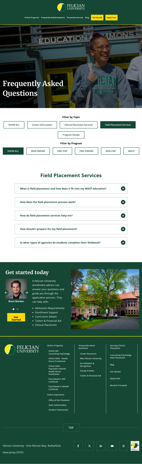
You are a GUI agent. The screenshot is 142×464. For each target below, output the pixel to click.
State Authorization (57, 405)
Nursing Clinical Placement (117, 347)
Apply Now (115, 378)
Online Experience (55, 394)
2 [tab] (18, 309)
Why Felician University (91, 358)
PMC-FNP (62, 151)
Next (26, 292)
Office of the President (59, 400)
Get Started (115, 371)
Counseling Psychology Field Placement (120, 356)
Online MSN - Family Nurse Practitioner (58, 360)
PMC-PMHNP (86, 151)
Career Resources (88, 353)
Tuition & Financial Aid (90, 375)
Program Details (71, 134)
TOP (71, 427)
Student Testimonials (58, 409)
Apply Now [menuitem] (111, 17)
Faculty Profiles (87, 370)
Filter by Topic (71, 117)
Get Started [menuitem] (97, 17)
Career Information (42, 124)
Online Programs (55, 345)
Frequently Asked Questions (87, 347)
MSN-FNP (111, 151)
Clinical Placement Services (78, 124)
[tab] (71, 189)
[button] (71, 189)
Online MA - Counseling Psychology (59, 352)
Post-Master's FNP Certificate (57, 380)
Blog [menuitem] (87, 17)
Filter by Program (71, 143)
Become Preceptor (118, 385)
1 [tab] (14, 309)
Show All (14, 124)
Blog (112, 364)
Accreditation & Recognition (87, 364)
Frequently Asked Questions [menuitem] (53, 17)
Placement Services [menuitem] (75, 17)
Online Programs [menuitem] (32, 17)
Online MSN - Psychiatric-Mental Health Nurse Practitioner (57, 370)
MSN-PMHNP (38, 151)
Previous (6, 292)
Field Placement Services (118, 124)
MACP (131, 151)
